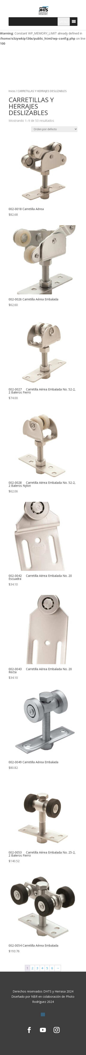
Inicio (12, 91)
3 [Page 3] (37, 968)
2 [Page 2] (32, 968)
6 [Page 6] (52, 968)
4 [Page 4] (42, 968)
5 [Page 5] (47, 968)
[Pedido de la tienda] (54, 129)
